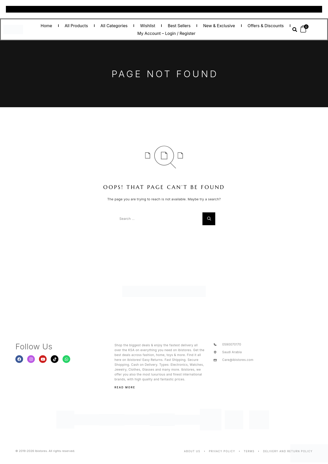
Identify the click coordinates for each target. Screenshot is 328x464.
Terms (249, 451)
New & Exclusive (219, 25)
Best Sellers (179, 25)
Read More (125, 387)
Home (46, 25)
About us (192, 451)
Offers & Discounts (266, 25)
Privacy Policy (222, 451)
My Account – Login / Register (166, 33)
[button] (294, 29)
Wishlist (147, 25)
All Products (76, 25)
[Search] (208, 218)
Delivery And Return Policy (288, 451)
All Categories (114, 25)
